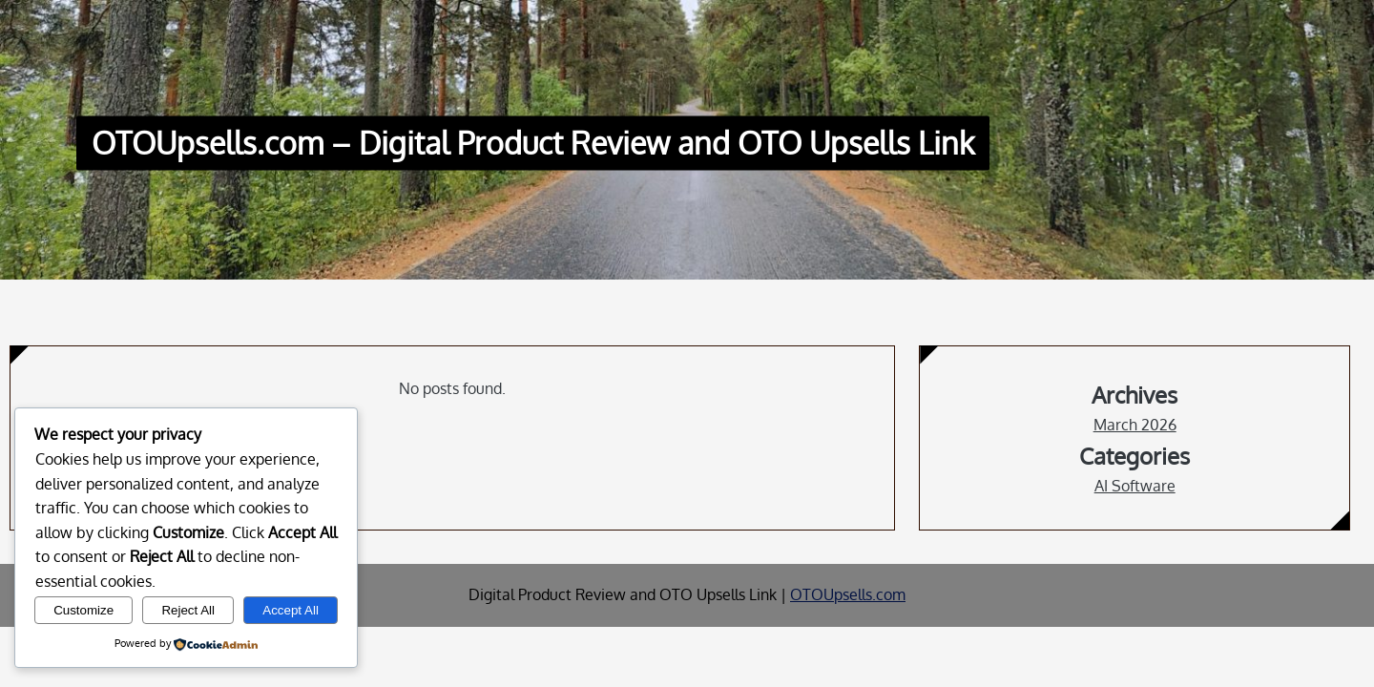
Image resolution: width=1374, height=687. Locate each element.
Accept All (290, 610)
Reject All (188, 610)
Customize (83, 610)
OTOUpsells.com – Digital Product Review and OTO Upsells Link (533, 143)
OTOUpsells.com (848, 594)
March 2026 (1134, 424)
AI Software (1135, 485)
